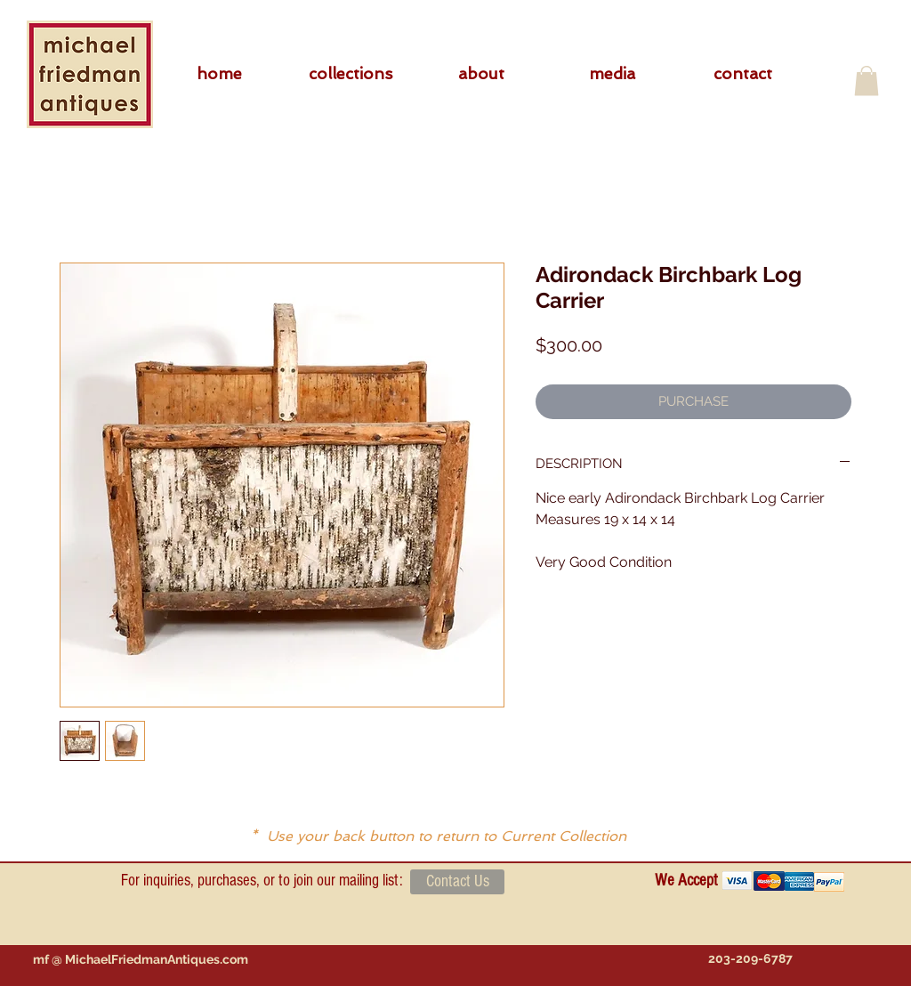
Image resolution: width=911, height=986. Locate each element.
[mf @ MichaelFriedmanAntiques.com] (140, 959)
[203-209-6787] (750, 959)
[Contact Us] (457, 881)
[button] (350, 73)
